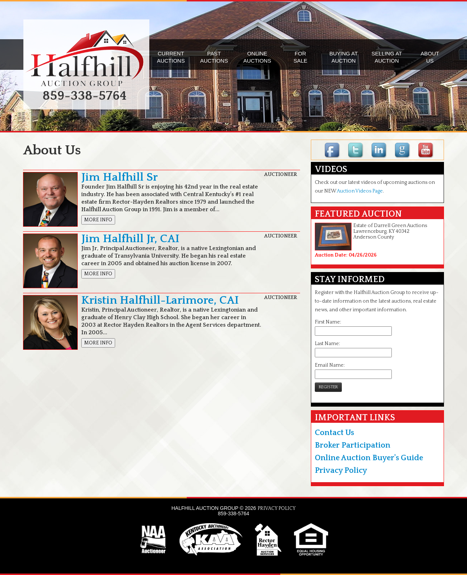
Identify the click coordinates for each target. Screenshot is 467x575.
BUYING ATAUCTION (343, 57)
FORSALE (300, 57)
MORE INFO (98, 220)
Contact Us (334, 432)
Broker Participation (352, 445)
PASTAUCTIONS (214, 57)
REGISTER (328, 387)
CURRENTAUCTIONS (171, 57)
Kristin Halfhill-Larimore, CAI (160, 300)
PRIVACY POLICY (277, 508)
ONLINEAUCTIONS (257, 57)
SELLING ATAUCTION (387, 57)
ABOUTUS (430, 57)
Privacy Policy (341, 470)
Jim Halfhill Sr (119, 177)
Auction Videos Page (360, 191)
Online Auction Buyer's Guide (369, 457)
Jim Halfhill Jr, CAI (130, 238)
